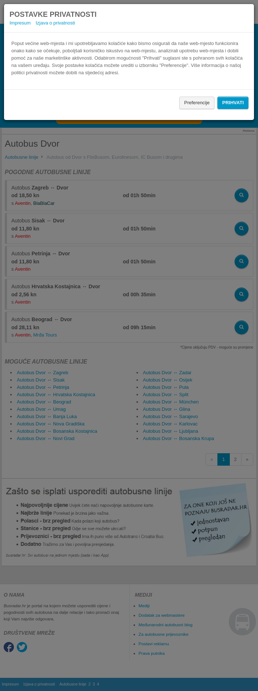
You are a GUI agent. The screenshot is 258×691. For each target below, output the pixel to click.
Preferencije (196, 102)
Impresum (20, 23)
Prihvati (233, 102)
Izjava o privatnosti (55, 23)
